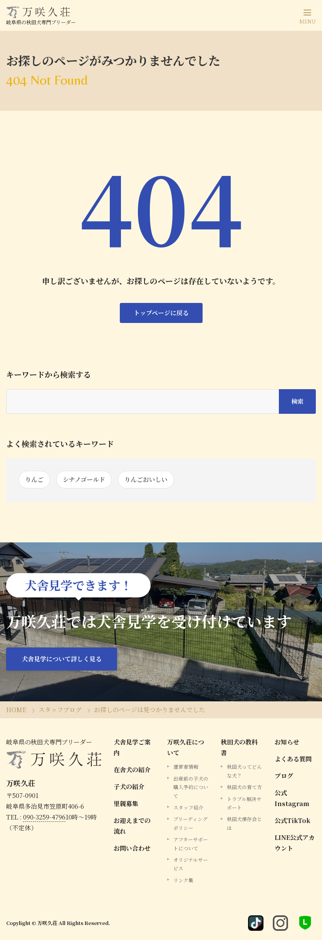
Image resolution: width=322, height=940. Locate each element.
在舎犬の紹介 (132, 769)
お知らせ (287, 742)
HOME (16, 709)
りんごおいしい (146, 479)
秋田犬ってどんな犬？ (244, 771)
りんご (34, 479)
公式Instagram (292, 798)
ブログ (284, 775)
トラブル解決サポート (244, 803)
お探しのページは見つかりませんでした (149, 709)
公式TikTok (292, 820)
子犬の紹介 (129, 786)
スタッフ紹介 (188, 807)
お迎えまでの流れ (132, 826)
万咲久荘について (185, 747)
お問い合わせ (132, 848)
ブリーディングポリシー (190, 823)
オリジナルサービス (190, 864)
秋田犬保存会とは (244, 823)
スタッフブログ (60, 709)
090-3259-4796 (44, 817)
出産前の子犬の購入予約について (190, 787)
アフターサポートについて (190, 843)
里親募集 (126, 803)
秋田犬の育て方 (244, 787)
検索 (297, 401)
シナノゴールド (84, 479)
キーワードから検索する (48, 374)
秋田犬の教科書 (239, 747)
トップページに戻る (161, 312)
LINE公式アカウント (295, 843)
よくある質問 (293, 758)
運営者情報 (185, 766)
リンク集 (183, 880)
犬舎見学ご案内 (132, 747)
